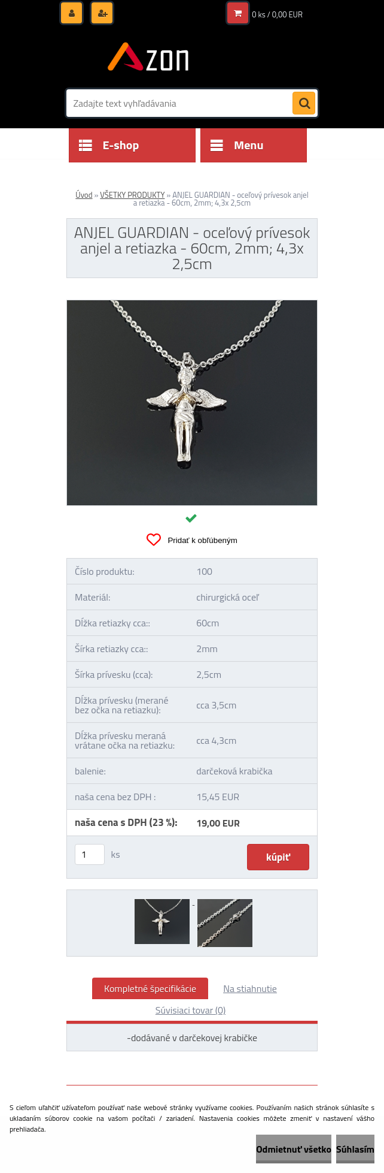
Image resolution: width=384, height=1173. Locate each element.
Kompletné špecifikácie (150, 988)
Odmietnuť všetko (293, 1149)
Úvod (83, 195)
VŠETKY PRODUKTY (132, 195)
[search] (304, 103)
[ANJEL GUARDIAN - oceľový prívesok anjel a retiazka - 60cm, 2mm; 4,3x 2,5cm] (192, 305)
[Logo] (148, 58)
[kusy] (90, 854)
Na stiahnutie (250, 988)
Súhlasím (355, 1149)
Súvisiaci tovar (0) (190, 1010)
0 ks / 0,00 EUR (277, 14)
